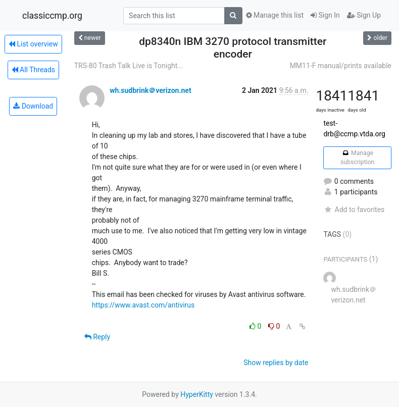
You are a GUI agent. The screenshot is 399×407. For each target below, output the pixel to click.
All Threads (33, 70)
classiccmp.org (52, 16)
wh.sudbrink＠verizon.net (150, 90)
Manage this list (275, 15)
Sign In (325, 15)
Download (33, 106)
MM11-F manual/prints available (340, 66)
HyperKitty (196, 394)
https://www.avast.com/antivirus (143, 305)
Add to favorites (353, 210)
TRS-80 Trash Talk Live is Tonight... (128, 66)
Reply (97, 337)
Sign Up (364, 15)
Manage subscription (357, 157)
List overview (33, 44)
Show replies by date (275, 363)
